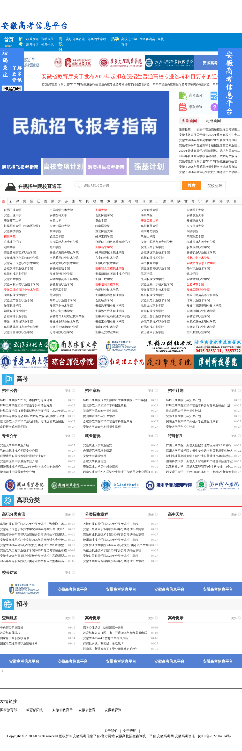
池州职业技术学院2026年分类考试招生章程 (110, 540)
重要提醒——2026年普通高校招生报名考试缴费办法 (210, 129)
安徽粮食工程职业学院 (109, 268)
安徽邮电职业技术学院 (201, 311)
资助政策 (47, 39)
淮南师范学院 (149, 231)
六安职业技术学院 (107, 258)
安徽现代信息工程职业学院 (21, 258)
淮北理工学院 (12, 242)
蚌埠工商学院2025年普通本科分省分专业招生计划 (198, 405)
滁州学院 (146, 215)
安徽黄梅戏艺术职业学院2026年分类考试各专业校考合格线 (34, 540)
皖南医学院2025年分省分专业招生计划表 (192, 421)
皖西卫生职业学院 (198, 247)
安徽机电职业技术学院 (155, 300)
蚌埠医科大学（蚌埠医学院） (23, 226)
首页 (9, 39)
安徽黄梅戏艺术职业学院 (20, 252)
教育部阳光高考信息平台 (39, 710)
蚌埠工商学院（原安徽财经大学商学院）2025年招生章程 (117, 400)
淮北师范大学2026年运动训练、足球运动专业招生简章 (34, 421)
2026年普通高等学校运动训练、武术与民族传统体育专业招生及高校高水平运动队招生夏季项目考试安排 (210, 150)
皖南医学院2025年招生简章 (100, 410)
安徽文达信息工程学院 (201, 263)
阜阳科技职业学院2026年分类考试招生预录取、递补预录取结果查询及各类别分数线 (34, 524)
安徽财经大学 (149, 210)
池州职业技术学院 (61, 311)
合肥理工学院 (58, 289)
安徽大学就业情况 (94, 456)
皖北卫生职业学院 (152, 247)
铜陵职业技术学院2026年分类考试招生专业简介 (30, 466)
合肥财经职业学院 (15, 316)
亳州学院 (55, 247)
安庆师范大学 (195, 226)
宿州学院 (9, 236)
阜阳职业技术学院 (152, 295)
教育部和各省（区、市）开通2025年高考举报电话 (115, 633)
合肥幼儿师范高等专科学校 (112, 242)
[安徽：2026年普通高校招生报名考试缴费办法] (173, 84)
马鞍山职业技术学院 (63, 300)
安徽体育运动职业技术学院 (112, 316)
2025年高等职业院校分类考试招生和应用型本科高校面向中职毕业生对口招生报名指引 (34, 561)
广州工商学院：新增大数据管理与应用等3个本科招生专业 (200, 445)
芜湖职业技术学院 (152, 279)
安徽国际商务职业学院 (109, 295)
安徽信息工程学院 (107, 284)
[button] (163, 124)
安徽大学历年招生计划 (180, 426)
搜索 (192, 185)
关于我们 (111, 731)
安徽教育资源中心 (118, 710)
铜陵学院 (192, 231)
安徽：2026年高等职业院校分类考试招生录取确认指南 (210, 172)
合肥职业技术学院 (107, 289)
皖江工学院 (57, 236)
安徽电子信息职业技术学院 (21, 263)
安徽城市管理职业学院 (18, 300)
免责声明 (129, 731)
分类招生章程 (96, 39)
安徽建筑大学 (195, 220)
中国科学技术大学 (61, 210)
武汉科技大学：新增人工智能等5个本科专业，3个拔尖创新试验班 (200, 466)
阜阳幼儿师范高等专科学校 (21, 327)
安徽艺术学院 (12, 279)
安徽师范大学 (12, 220)
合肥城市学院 (195, 284)
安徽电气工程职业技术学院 (67, 316)
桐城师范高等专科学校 (201, 242)
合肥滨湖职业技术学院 (18, 268)
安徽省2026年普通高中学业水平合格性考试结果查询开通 (210, 140)
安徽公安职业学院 (107, 332)
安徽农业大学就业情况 (97, 445)
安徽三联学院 (104, 279)
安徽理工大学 (195, 210)
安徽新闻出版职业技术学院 (112, 273)
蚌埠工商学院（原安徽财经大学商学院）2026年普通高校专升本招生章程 (34, 410)
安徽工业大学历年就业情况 (100, 466)
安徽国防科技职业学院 (155, 268)
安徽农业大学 (195, 215)
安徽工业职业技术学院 (109, 321)
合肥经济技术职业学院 (201, 321)
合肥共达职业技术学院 (155, 252)
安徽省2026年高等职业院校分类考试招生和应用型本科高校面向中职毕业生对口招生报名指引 (34, 545)
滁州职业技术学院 (15, 295)
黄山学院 (101, 220)
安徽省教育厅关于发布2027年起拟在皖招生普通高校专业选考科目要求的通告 (210, 161)
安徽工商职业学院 (198, 289)
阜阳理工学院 (195, 236)
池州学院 (9, 247)
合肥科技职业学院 (152, 327)
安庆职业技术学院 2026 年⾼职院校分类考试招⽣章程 (117, 545)
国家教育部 (8, 710)
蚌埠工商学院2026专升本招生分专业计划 (26, 400)
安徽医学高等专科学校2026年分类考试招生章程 (113, 561)
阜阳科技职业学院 (15, 273)
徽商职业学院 (12, 305)
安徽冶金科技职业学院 (18, 332)
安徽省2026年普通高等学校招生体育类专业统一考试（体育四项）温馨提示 (210, 145)
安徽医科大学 (58, 215)
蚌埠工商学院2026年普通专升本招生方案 (26, 405)
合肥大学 (55, 220)
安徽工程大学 (149, 220)
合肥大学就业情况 (94, 461)
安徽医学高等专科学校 (64, 279)
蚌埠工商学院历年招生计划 (183, 400)
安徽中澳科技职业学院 (18, 321)
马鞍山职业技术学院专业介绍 (19, 450)
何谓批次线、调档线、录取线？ (103, 643)
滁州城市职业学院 (152, 305)
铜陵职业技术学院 (15, 311)
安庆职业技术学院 (61, 305)
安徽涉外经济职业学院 (109, 311)
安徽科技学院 (12, 231)
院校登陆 (214, 186)
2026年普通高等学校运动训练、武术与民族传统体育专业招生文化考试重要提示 (210, 156)
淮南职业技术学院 (198, 300)
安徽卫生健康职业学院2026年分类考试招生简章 (113, 529)
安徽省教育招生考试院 (91, 710)
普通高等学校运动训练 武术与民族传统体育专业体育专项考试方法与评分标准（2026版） (34, 416)
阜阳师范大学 (149, 226)
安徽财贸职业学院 (61, 284)
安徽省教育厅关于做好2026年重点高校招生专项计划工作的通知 (210, 135)
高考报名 (32, 44)
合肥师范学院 (104, 215)
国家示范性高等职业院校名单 (19, 643)
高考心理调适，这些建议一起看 (103, 627)
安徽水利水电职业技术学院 (21, 284)
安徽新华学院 (104, 247)
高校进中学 (129, 39)
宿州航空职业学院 (198, 332)
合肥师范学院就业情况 (97, 450)
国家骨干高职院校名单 (14, 638)
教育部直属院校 (10, 633)
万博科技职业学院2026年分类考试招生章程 (110, 524)
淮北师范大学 (104, 231)
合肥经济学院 (104, 300)
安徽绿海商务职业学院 (64, 252)
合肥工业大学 (12, 210)
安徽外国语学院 (60, 268)
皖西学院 (146, 273)
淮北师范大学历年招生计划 (183, 410)
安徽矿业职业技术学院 (201, 252)
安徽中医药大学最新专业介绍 (19, 461)
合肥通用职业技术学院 (64, 258)
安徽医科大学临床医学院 (157, 284)
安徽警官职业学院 (198, 279)
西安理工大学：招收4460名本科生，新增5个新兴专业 (200, 472)
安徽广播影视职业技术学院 (204, 305)
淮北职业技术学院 (198, 258)
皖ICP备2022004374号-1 (215, 736)
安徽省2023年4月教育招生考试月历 (105, 638)
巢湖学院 (55, 231)
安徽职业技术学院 (107, 263)
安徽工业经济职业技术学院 (21, 289)
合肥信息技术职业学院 (155, 321)
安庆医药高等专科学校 (64, 242)
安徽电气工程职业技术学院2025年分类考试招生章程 (33, 550)
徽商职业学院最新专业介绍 (17, 472)
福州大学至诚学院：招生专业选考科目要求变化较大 (199, 450)
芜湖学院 (55, 295)
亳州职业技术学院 (198, 268)
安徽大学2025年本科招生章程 (102, 426)
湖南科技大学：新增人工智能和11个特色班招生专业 (199, 461)
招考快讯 (47, 44)
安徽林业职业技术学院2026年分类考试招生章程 (113, 534)
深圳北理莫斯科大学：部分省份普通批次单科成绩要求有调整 (200, 456)
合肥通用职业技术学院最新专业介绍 (23, 456)
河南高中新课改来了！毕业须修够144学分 (110, 648)
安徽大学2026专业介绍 (14, 445)
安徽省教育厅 (62, 710)
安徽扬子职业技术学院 (201, 327)
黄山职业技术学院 (107, 327)
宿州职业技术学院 (152, 258)
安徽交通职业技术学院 (64, 263)
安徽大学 (101, 210)
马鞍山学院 (148, 236)
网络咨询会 (147, 39)
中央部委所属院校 (11, 627)
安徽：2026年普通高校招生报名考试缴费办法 (208, 166)
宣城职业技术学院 (152, 311)
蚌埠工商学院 (104, 236)
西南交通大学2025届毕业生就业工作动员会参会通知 (116, 472)
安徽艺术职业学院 (198, 316)
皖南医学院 (102, 226)
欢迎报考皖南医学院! (13, 426)
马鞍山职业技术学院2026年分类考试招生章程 (112, 550)
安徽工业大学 (12, 215)
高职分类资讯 (75, 39)
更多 (70, 390)
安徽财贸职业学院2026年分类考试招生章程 (110, 555)
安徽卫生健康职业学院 (64, 327)
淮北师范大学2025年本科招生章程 (105, 405)
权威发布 (32, 39)
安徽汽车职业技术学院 (109, 305)
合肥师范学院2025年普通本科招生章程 (107, 421)
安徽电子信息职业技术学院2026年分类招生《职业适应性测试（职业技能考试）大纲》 (34, 529)
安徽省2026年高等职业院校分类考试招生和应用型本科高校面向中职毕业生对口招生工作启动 (34, 534)
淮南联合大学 (149, 263)
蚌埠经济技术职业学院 (109, 252)
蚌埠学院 (192, 273)
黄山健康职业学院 (152, 332)
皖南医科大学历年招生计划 (183, 416)
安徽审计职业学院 (61, 273)
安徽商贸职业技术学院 (155, 289)
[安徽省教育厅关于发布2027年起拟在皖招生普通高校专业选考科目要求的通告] (92, 84)
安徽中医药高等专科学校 (157, 242)
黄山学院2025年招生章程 (99, 416)
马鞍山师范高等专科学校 (203, 295)
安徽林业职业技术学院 (64, 321)
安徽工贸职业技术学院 (155, 316)
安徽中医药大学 (60, 226)
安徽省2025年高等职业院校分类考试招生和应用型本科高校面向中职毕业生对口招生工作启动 (34, 555)
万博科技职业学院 (61, 332)
